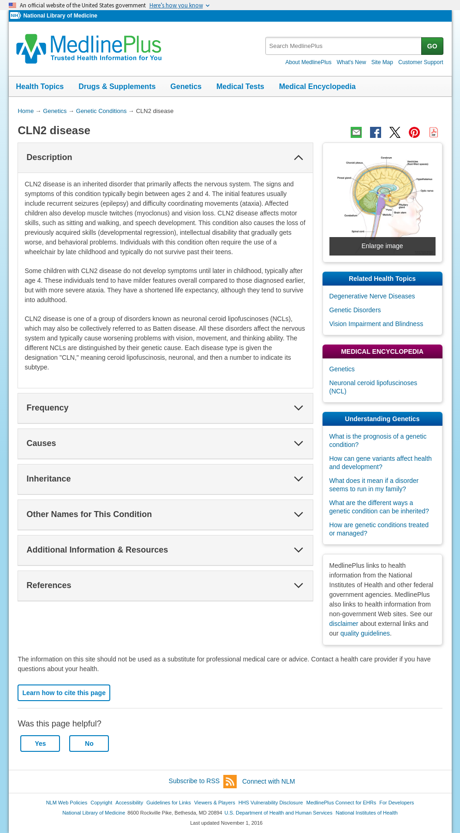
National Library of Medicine (60, 15)
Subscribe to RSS (203, 781)
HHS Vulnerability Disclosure (271, 802)
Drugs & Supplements (116, 86)
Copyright (101, 802)
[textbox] (344, 46)
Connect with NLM (268, 781)
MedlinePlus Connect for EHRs (341, 802)
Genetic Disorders (355, 310)
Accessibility (129, 802)
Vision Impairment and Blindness (376, 323)
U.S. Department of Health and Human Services (279, 812)
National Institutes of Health (367, 812)
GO (432, 46)
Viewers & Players (214, 802)
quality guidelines (365, 633)
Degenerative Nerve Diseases (372, 296)
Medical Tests (240, 86)
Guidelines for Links (168, 802)
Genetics (186, 86)
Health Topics (40, 86)
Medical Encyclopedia (317, 86)
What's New (351, 62)
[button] (298, 158)
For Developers (396, 802)
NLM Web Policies (67, 802)
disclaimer (343, 623)
